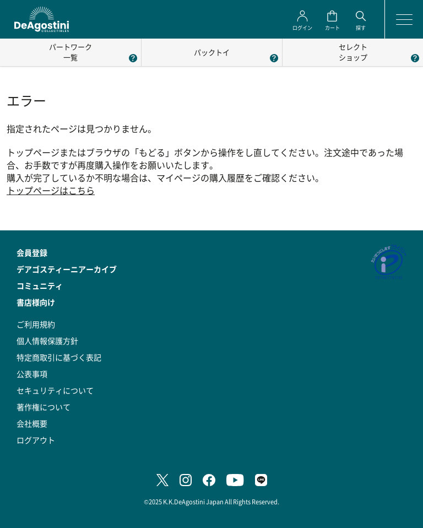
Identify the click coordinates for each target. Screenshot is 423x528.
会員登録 (32, 252)
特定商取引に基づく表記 (59, 357)
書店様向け (36, 302)
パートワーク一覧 (70, 51)
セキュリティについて (55, 390)
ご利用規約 (36, 324)
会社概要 (32, 423)
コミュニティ (40, 285)
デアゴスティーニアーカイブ (67, 268)
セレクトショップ (353, 51)
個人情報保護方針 (47, 340)
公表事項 (32, 373)
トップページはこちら (51, 190)
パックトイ (212, 52)
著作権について (43, 406)
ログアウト (36, 439)
